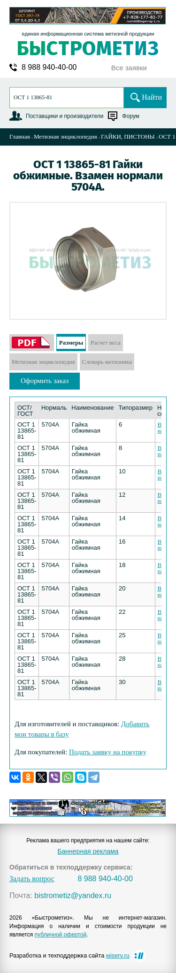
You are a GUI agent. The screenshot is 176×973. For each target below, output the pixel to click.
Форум (130, 116)
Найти (152, 97)
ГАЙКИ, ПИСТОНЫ (128, 136)
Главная (19, 136)
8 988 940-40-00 (49, 67)
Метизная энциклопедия (65, 136)
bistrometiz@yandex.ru (72, 895)
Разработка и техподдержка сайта (69, 955)
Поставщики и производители (64, 116)
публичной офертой (61, 934)
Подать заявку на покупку (107, 752)
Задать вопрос (31, 879)
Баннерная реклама (87, 851)
